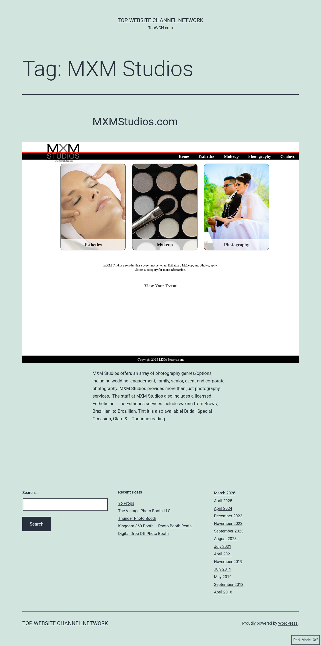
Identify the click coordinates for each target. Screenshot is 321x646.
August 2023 (225, 538)
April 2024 (223, 508)
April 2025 (223, 500)
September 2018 (228, 584)
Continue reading (148, 418)
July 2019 (222, 569)
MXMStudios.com (135, 121)
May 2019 (223, 576)
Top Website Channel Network (160, 20)
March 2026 (224, 493)
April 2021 (223, 554)
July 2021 (222, 546)
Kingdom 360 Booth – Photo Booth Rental (155, 526)
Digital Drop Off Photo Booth (143, 533)
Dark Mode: (305, 640)
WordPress (288, 623)
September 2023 (228, 531)
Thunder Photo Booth (137, 518)
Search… (30, 492)
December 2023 (228, 516)
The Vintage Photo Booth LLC (144, 510)
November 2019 (228, 561)
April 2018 (223, 592)
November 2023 (228, 523)
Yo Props (126, 503)
